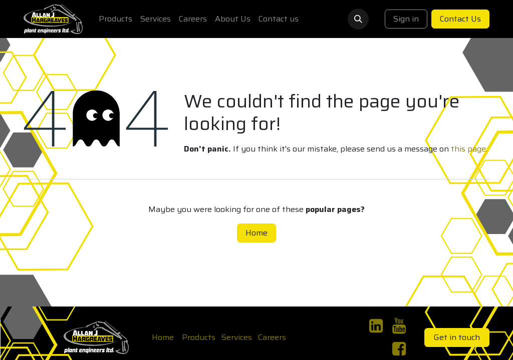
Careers (272, 337)
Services (236, 337)
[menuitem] (115, 19)
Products (198, 337)
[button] (358, 19)
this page (468, 148)
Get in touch (457, 337)
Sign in (406, 18)
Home (256, 232)
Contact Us (460, 18)
